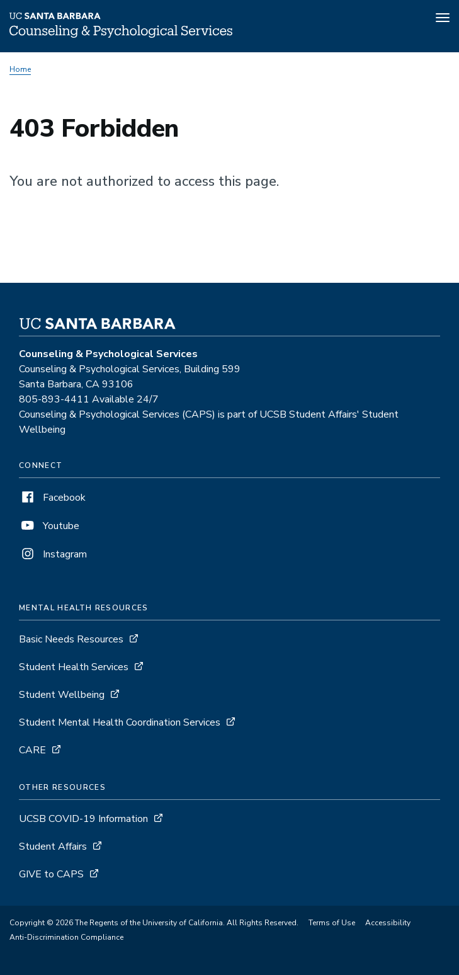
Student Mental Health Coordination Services (119, 722)
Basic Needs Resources (71, 639)
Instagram (53, 554)
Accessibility (388, 923)
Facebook (52, 498)
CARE (32, 750)
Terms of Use (332, 923)
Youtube (49, 526)
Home (20, 69)
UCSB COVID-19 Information (83, 819)
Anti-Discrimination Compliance (66, 937)
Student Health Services (73, 667)
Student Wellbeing (62, 695)
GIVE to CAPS (51, 874)
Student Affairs (53, 846)
